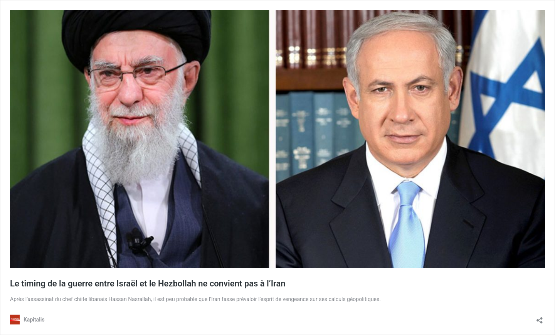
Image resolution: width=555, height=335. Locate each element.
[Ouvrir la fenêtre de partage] (539, 318)
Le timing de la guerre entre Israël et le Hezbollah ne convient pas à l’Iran (148, 283)
